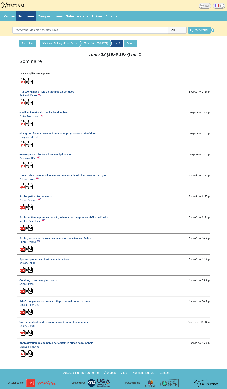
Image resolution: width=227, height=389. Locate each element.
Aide (124, 372)
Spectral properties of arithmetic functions (44, 259)
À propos (110, 372)
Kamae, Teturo (27, 263)
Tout (172, 30)
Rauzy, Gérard (27, 325)
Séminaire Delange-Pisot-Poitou (59, 43)
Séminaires (26, 16)
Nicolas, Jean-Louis (30, 221)
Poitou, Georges (28, 200)
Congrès (44, 16)
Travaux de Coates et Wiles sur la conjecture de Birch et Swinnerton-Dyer (62, 175)
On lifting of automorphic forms (38, 280)
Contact (164, 372)
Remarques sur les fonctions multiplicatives (45, 154)
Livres (58, 16)
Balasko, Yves (27, 179)
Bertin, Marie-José (29, 116)
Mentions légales (143, 372)
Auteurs (111, 16)
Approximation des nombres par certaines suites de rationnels (56, 343)
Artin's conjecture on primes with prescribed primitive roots (54, 301)
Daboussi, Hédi (27, 158)
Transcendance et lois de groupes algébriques (46, 91)
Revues (9, 16)
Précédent (27, 43)
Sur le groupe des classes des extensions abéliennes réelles (55, 238)
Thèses (97, 16)
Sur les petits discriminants (35, 196)
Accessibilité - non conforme (81, 372)
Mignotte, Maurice (29, 346)
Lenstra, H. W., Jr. (29, 304)
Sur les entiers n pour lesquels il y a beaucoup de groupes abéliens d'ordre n (64, 217)
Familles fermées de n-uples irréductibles (43, 112)
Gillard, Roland (27, 242)
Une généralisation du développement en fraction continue (54, 322)
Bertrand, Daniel (28, 95)
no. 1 (117, 43)
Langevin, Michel (28, 137)
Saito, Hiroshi (26, 283)
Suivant (130, 43)
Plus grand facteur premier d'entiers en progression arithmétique (57, 133)
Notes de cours (77, 16)
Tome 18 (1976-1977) (96, 43)
